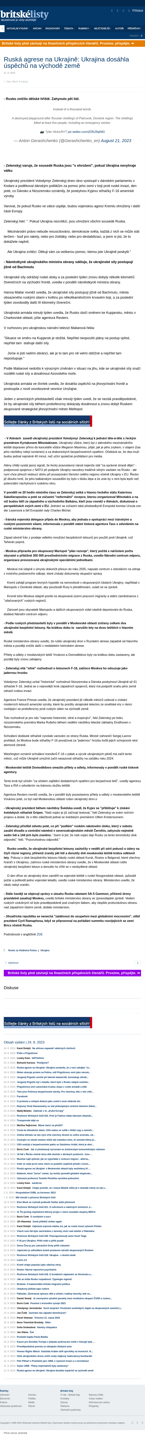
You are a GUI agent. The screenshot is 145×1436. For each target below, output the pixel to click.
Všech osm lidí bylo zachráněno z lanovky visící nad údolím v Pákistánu (55, 1231)
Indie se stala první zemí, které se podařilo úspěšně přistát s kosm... (53, 1164)
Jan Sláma (22, 1332)
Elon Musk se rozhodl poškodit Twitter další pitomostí (46, 1202)
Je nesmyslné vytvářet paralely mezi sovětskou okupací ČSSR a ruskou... (72, 1298)
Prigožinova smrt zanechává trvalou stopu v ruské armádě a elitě (52, 1087)
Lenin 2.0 (22, 1260)
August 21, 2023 (116, 140)
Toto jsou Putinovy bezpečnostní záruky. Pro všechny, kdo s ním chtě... (55, 1091)
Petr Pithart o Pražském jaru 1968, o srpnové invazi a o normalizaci (53, 1361)
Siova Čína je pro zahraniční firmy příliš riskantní (43, 1245)
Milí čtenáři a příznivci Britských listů (36, 1197)
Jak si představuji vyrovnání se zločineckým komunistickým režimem (67, 1149)
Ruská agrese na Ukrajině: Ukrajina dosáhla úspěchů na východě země (55, 1370)
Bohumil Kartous (26, 1062)
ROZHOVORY (53, 28)
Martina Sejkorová (26, 1125)
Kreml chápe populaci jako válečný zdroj (39, 1264)
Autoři (119, 28)
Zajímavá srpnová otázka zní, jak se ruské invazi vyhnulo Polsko (66, 1226)
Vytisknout (11, 963)
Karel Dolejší (24, 1048)
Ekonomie (5, 1398)
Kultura (3, 1402)
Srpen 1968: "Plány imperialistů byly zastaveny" (43, 1366)
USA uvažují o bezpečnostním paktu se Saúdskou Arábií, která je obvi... (55, 1144)
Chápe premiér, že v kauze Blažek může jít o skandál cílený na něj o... (69, 1188)
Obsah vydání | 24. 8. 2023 (24, 1042)
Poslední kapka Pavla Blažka (32, 1337)
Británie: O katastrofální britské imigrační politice (43, 1284)
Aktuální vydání (18, 28)
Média (31, 1402)
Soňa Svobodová (26, 1327)
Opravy (64, 1402)
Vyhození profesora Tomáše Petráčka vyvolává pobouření (48, 1178)
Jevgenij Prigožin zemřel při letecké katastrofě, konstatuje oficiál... (52, 1077)
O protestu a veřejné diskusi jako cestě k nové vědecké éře (48, 1101)
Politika (32, 1398)
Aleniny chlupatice (47, 1327)
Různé (31, 1406)
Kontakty (64, 1398)
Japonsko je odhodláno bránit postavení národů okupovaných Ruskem (55, 1250)
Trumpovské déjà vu (28, 1120)
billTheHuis (38, 1058)
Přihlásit (136, 10)
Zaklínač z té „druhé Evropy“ (48, 1111)
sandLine (37, 1183)
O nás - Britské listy (70, 1395)
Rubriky (84, 28)
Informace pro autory (99, 1402)
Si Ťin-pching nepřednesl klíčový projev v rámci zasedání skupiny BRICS (56, 1212)
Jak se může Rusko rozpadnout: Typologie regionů (44, 1279)
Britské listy (26, 16)
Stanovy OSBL (96, 1395)
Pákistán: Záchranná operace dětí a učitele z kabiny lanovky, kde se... (54, 1293)
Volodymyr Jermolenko (29, 1308)
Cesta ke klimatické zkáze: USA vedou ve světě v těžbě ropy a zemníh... (55, 1130)
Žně (32, 1332)
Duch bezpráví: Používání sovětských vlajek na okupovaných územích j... (82, 1308)
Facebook (22, 1096)
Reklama (64, 1406)
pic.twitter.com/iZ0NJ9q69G (86, 131)
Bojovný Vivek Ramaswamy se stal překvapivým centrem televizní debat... (56, 1106)
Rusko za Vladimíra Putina (22, 950)
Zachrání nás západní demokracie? (47, 1313)
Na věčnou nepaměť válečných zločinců (53, 1048)
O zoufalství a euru (40, 1216)
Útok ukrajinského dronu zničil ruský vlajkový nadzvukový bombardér (54, 1356)
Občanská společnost (11, 1406)
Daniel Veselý (24, 1298)
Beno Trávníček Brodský (30, 1322)
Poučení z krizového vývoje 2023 (48, 1303)
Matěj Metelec (24, 1111)
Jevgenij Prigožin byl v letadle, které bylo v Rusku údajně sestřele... (53, 1082)
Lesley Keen (23, 1058)
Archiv (37, 28)
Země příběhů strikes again (47, 1221)
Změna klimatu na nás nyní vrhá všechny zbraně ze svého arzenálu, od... (56, 1135)
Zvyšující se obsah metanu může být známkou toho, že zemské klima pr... (56, 1140)
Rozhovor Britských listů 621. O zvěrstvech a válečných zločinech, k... (54, 1207)
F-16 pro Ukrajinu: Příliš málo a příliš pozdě (40, 1240)
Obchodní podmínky (70, 1410)
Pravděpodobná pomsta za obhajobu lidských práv (44, 1346)
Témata (69, 28)
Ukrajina (44, 950)
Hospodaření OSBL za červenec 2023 (36, 1192)
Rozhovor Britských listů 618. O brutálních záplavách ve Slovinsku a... (54, 1274)
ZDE (39, 934)
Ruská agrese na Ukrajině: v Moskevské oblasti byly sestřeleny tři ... (53, 1168)
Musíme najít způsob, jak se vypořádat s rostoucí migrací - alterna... (53, 1159)
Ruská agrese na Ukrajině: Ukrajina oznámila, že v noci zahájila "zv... (54, 1067)
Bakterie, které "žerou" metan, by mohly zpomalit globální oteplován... (54, 1173)
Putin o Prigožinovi (27, 1053)
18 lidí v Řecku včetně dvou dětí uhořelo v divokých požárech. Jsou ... (54, 1154)
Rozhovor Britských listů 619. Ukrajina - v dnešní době (46, 1255)
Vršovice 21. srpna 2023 (47, 1317)
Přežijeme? (43, 1062)
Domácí (32, 1395)
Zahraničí (4, 1395)
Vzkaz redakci (96, 1398)
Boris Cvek (23, 1149)
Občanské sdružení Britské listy (36, 1423)
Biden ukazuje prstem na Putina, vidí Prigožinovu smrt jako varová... (53, 1072)
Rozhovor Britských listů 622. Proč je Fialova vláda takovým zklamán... (55, 1115)
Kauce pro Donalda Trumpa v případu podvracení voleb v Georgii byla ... (56, 1342)
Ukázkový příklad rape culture (33, 1289)
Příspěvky (134, 28)
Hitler (48, 1322)
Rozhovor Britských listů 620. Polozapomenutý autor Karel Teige (51, 1236)
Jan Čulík (22, 1313)
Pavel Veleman (25, 1317)
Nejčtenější (102, 28)
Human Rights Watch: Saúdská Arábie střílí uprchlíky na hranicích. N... (55, 1351)
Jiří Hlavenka (24, 1221)
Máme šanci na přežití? (50, 1125)
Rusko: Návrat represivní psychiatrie (36, 1269)
